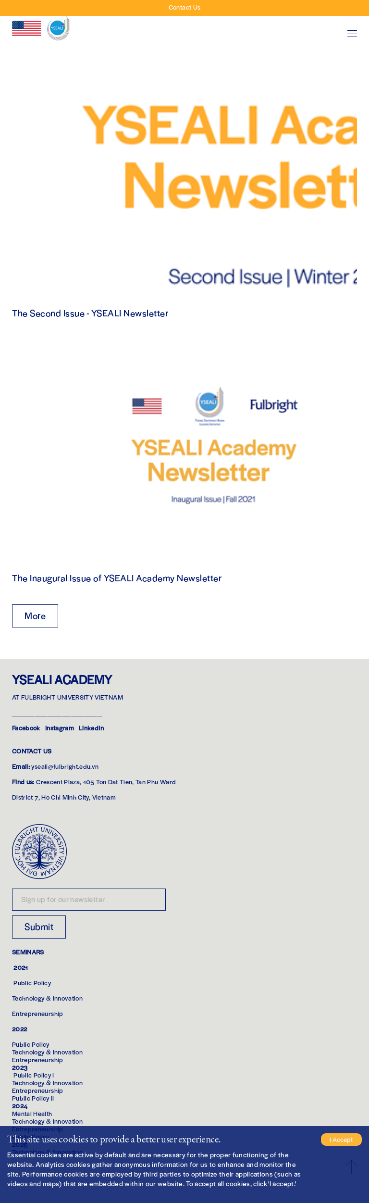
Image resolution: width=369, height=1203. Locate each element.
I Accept (341, 1139)
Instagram (59, 727)
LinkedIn (91, 727)
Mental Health (32, 1113)
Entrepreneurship (37, 1013)
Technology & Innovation (47, 997)
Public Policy (32, 982)
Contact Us (185, 7)
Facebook (26, 727)
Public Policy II (33, 1098)
